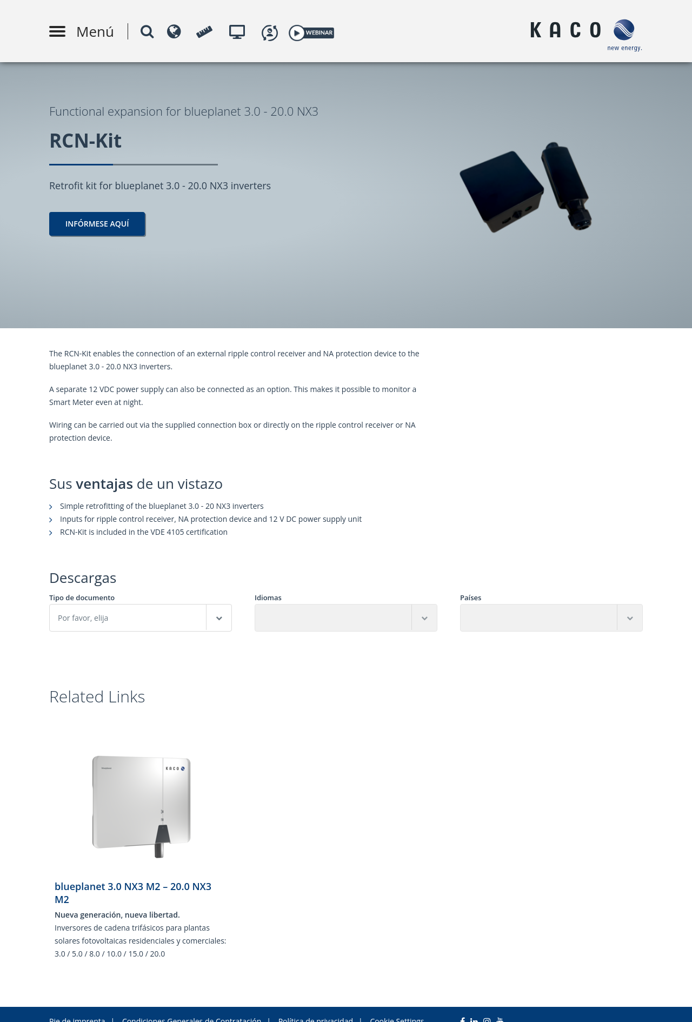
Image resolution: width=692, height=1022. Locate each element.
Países (470, 597)
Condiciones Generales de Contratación (191, 1007)
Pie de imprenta (77, 1007)
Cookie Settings (397, 1007)
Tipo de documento (82, 597)
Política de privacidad (315, 1007)
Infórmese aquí (97, 223)
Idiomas (268, 597)
